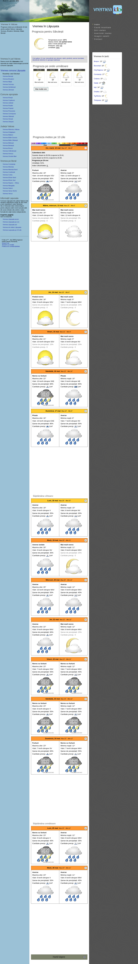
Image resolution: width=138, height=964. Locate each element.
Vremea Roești (8, 97)
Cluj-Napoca (98, 70)
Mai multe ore (41, 89)
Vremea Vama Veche (10, 191)
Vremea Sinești (8, 119)
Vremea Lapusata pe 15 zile (12, 230)
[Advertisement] (59, 112)
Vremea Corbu (7, 175)
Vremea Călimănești (9, 151)
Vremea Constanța (9, 164)
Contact (98, 39)
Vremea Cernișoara (9, 113)
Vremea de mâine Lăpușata (12, 227)
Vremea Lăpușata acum (11, 219)
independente (21, 212)
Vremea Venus (8, 193)
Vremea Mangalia (8, 185)
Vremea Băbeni (8, 135)
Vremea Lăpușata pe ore (11, 222)
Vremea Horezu (8, 153)
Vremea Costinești (9, 172)
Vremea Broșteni (8, 79)
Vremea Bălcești (8, 143)
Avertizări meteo (103, 33)
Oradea (96, 92)
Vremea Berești (8, 76)
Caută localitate (102, 27)
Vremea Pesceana (9, 111)
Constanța (97, 74)
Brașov (96, 61)
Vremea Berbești (8, 145)
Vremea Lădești (8, 103)
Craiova (96, 79)
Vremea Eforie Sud (9, 180)
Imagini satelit (101, 36)
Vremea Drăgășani (9, 132)
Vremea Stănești (8, 116)
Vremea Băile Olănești (10, 140)
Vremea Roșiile (8, 105)
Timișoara (97, 100)
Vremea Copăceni (9, 100)
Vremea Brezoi (8, 148)
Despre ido (5, 243)
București (97, 66)
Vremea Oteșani (8, 121)
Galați (96, 83)
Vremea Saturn (8, 188)
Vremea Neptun (8, 183)
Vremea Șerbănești (9, 87)
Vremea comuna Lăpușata (13, 70)
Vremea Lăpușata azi (10, 224)
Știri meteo (100, 30)
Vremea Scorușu (8, 84)
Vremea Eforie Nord (9, 177)
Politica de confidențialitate (11, 246)
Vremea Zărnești (8, 90)
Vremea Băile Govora (10, 137)
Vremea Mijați (7, 81)
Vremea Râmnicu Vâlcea (11, 129)
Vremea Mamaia (8, 167)
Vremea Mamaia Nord (10, 169)
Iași (95, 87)
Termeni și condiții (8, 245)
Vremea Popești (8, 108)
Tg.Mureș (97, 96)
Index (97, 24)
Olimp (17, 183)
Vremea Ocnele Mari (9, 156)
